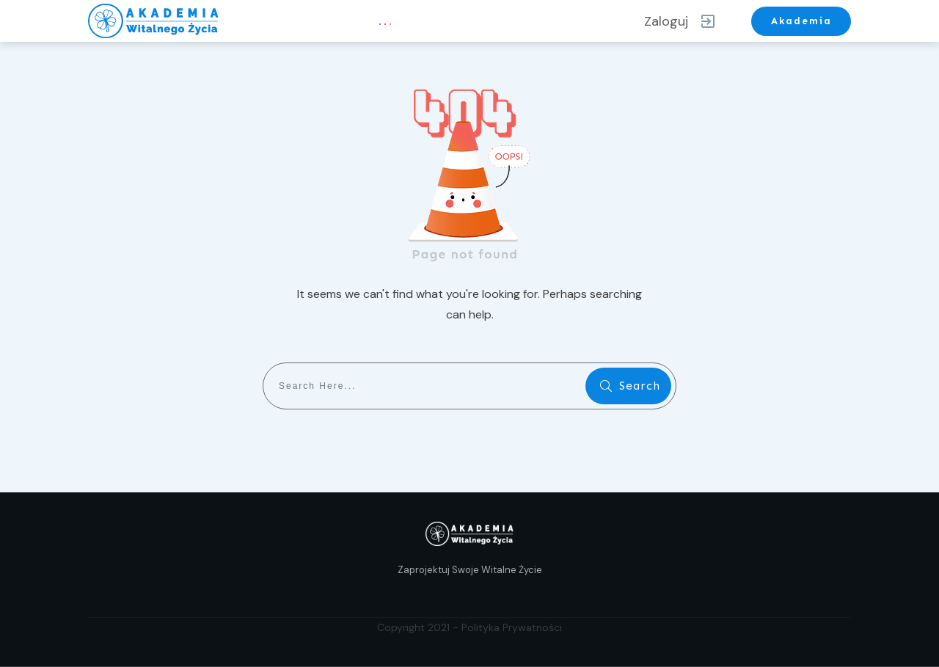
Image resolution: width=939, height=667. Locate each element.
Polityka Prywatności (511, 627)
